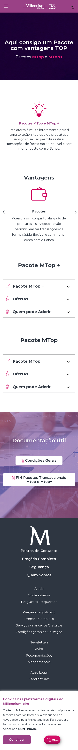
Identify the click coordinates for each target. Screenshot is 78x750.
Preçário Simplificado (39, 612)
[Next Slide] (75, 213)
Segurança (39, 567)
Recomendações (39, 655)
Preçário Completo (39, 559)
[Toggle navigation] (6, 6)
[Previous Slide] (3, 213)
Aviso (39, 649)
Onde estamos (39, 595)
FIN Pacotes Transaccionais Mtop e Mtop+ (39, 479)
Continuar (17, 740)
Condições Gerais (39, 460)
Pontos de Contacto (39, 551)
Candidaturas (39, 679)
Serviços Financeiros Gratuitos (39, 625)
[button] (39, 285)
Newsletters (39, 642)
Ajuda (39, 589)
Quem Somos (39, 575)
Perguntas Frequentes (39, 602)
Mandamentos (39, 662)
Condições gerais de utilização (39, 632)
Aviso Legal (39, 672)
